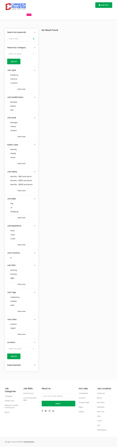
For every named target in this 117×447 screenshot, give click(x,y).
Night (12, 278)
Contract (14, 83)
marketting (14, 297)
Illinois (99, 398)
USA (98, 425)
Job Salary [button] (12, 171)
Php (11, 203)
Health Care (9, 401)
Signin (81, 407)
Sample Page (84, 402)
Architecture (28, 393)
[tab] (21, 32)
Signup (81, 411)
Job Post (104, 5)
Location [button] (11, 342)
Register (89, 5)
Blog (50, 14)
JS (11, 207)
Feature (13, 324)
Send (58, 403)
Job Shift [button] (11, 265)
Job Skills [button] (11, 199)
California (101, 393)
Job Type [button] (11, 70)
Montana (100, 402)
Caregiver (9, 396)
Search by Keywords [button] (16, 32)
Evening (13, 274)
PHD (11, 110)
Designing (14, 211)
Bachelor (13, 102)
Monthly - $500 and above (21, 176)
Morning (13, 270)
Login (80, 5)
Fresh (12, 230)
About (59, 14)
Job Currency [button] (13, 253)
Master (13, 106)
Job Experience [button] (14, 226)
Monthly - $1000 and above (21, 180)
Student (13, 130)
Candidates (83, 393)
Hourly (12, 157)
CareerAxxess (28, 442)
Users (41, 14)
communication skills (30, 399)
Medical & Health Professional (11, 406)
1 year (12, 234)
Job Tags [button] (11, 292)
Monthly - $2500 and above (21, 184)
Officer (13, 126)
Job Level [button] (11, 117)
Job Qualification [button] (15, 97)
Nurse (7, 412)
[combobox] (21, 54)
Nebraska (100, 407)
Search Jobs (24, 14)
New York (100, 411)
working (13, 301)
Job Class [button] (12, 319)
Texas (99, 421)
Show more (21, 89)
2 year (12, 238)
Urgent (13, 328)
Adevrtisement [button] (14, 365)
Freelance (14, 75)
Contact (82, 398)
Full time (13, 79)
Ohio (99, 416)
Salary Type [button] (12, 145)
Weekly (13, 153)
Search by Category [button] (16, 47)
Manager (13, 122)
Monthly (13, 149)
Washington (102, 430)
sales (12, 305)
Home (9, 14)
